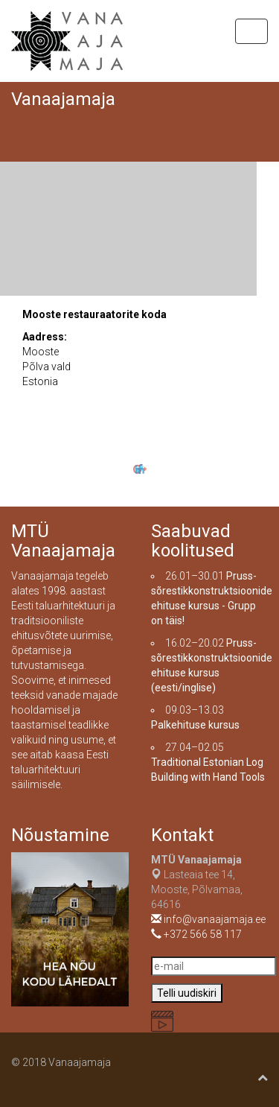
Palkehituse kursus (195, 725)
